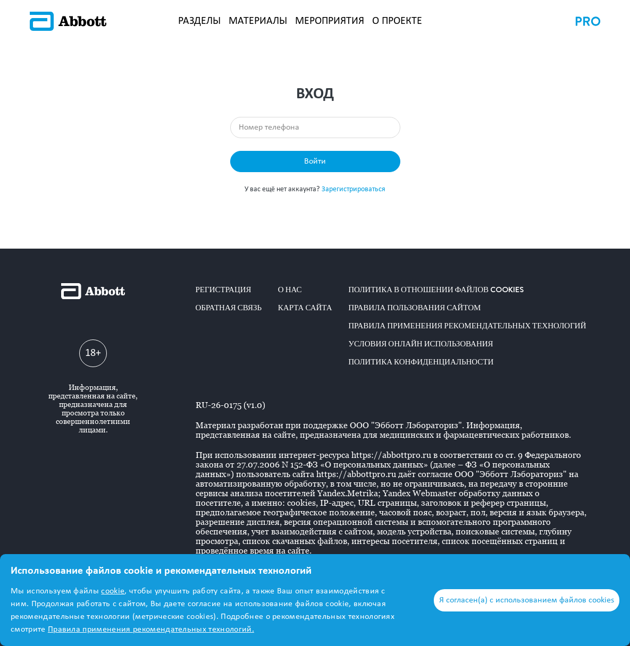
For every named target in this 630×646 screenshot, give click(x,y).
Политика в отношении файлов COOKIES (436, 289)
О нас (290, 289)
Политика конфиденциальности (420, 362)
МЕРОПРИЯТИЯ (329, 21)
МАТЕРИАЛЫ (258, 21)
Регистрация (223, 289)
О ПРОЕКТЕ (397, 21)
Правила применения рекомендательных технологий (467, 326)
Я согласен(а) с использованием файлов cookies (526, 600)
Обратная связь (229, 307)
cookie (112, 591)
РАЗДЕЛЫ (199, 21)
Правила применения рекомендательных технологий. (151, 629)
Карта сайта (305, 307)
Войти (315, 161)
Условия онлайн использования (420, 344)
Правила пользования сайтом (414, 307)
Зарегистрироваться (353, 189)
